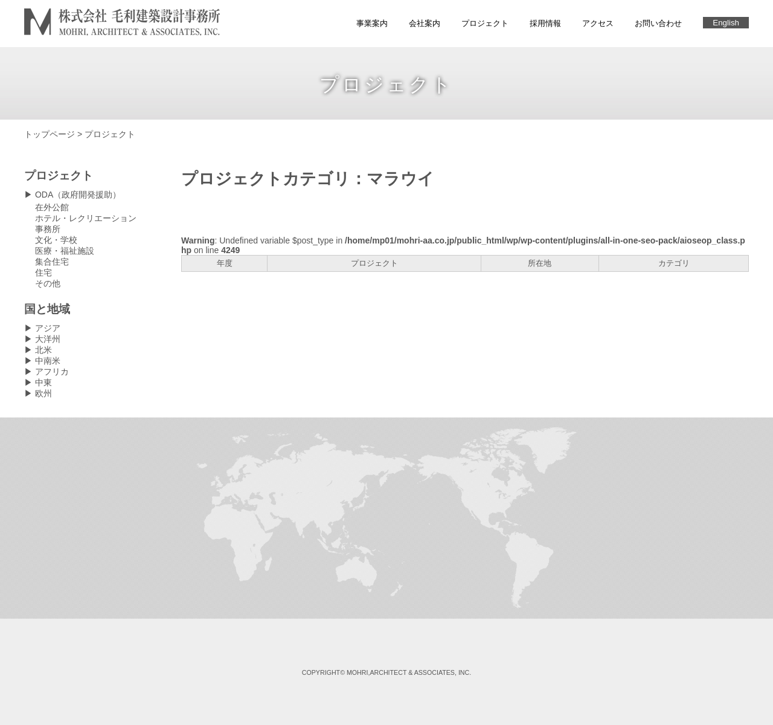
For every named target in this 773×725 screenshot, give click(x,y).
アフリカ (52, 371)
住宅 (43, 272)
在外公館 (52, 207)
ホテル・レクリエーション (85, 218)
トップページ (49, 134)
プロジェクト (484, 23)
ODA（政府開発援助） (78, 194)
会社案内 (424, 23)
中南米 (47, 361)
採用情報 (545, 23)
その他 (47, 283)
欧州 (43, 393)
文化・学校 (56, 240)
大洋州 (47, 339)
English (726, 22)
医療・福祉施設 (64, 251)
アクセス (598, 23)
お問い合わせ (658, 23)
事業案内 (372, 23)
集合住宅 (52, 261)
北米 (43, 350)
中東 (43, 382)
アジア (47, 328)
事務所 (47, 229)
